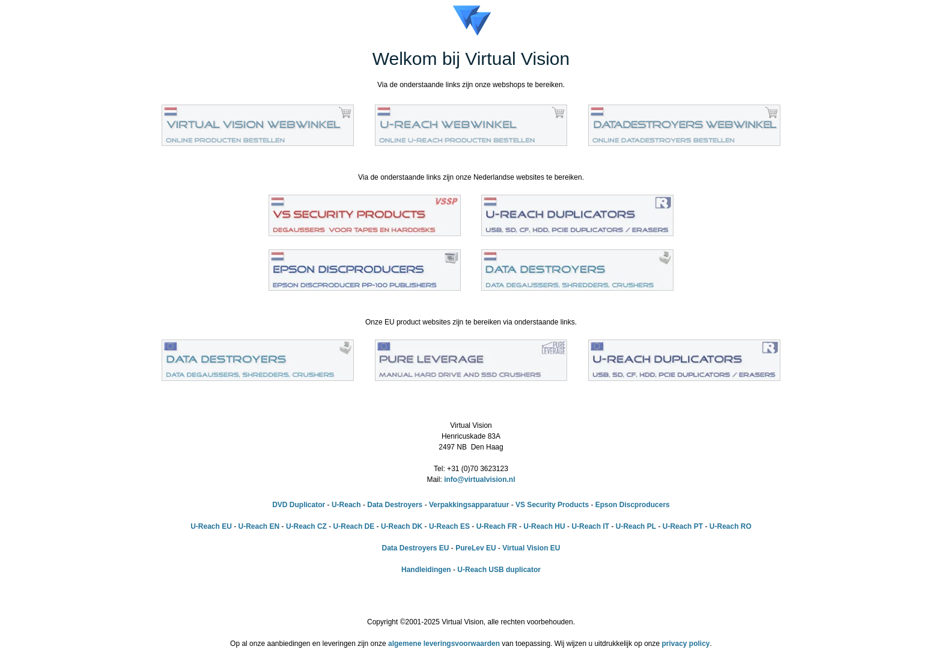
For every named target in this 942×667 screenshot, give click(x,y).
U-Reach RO (731, 526)
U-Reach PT (683, 526)
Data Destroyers (394, 505)
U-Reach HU (544, 526)
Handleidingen (426, 569)
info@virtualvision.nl (479, 479)
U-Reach (346, 505)
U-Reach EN (259, 526)
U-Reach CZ (306, 526)
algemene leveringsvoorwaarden (444, 643)
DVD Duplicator (298, 505)
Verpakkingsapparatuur (469, 505)
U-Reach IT (590, 526)
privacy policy (686, 643)
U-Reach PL (636, 526)
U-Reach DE (354, 526)
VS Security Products (552, 505)
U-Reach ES (449, 526)
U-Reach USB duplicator (499, 569)
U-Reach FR (496, 526)
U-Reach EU (211, 526)
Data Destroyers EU (415, 548)
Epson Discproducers (632, 505)
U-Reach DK (401, 526)
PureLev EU (475, 548)
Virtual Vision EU (531, 548)
